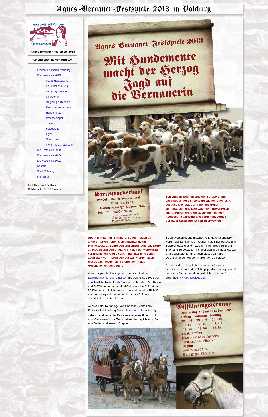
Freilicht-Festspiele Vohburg (53, 70)
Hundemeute (53, 112)
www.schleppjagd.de (192, 277)
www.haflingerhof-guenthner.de (107, 277)
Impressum (43, 176)
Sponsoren (52, 139)
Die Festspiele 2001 (49, 160)
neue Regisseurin (56, 91)
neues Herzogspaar (57, 80)
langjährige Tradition (58, 102)
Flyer (49, 134)
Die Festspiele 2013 (49, 75)
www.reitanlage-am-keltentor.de (136, 310)
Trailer (50, 123)
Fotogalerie (52, 128)
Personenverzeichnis (58, 107)
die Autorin (52, 96)
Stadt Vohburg (45, 171)
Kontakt (41, 166)
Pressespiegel (54, 118)
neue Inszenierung (57, 86)
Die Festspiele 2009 (49, 150)
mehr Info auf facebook (59, 144)
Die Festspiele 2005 (49, 155)
